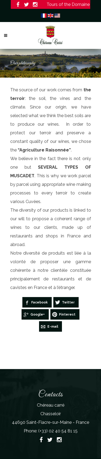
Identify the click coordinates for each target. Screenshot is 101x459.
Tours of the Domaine (68, 4)
